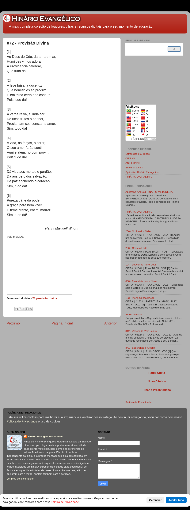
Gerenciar (155, 500)
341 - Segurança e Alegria (140, 347)
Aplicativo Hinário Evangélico (141, 172)
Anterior (110, 323)
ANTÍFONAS (132, 163)
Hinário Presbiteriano (157, 389)
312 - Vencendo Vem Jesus (141, 331)
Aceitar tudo (176, 500)
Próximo (13, 323)
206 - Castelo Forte (136, 248)
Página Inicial (62, 323)
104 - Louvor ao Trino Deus (141, 264)
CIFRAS (130, 158)
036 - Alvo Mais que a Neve (141, 281)
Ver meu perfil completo (20, 478)
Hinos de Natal (133, 314)
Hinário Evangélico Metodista (45, 436)
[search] (146, 49)
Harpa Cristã (156, 372)
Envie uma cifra (134, 167)
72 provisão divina (44, 298)
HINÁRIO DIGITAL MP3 (139, 176)
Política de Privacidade (138, 402)
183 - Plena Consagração (139, 297)
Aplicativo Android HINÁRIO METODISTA (149, 191)
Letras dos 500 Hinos (137, 153)
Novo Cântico (156, 381)
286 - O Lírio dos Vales (138, 231)
